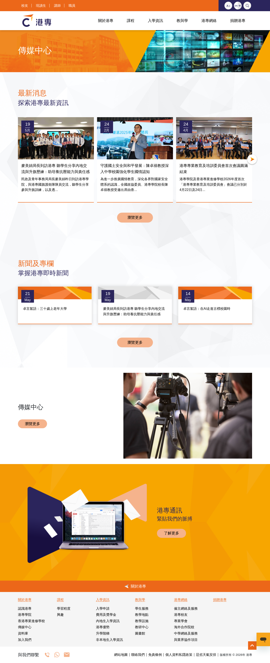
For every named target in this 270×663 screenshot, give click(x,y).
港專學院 (24, 614)
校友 (24, 5)
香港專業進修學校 (31, 621)
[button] (252, 159)
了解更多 (171, 533)
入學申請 (102, 608)
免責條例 (155, 654)
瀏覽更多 (135, 217)
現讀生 (41, 5)
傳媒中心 (24, 627)
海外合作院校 (184, 627)
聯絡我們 (138, 654)
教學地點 (141, 614)
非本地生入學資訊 (109, 640)
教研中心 (141, 627)
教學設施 (141, 621)
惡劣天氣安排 (206, 654)
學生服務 (141, 608)
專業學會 (181, 621)
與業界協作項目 (186, 640)
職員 (72, 5)
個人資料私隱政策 (178, 654)
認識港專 (24, 608)
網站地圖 (121, 654)
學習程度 (63, 608)
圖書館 (140, 633)
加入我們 (24, 640)
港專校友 (181, 614)
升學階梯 (102, 633)
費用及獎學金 (106, 614)
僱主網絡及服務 (186, 608)
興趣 (60, 614)
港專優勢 (102, 627)
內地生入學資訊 (108, 621)
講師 (57, 5)
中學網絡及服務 (186, 633)
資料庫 (23, 633)
